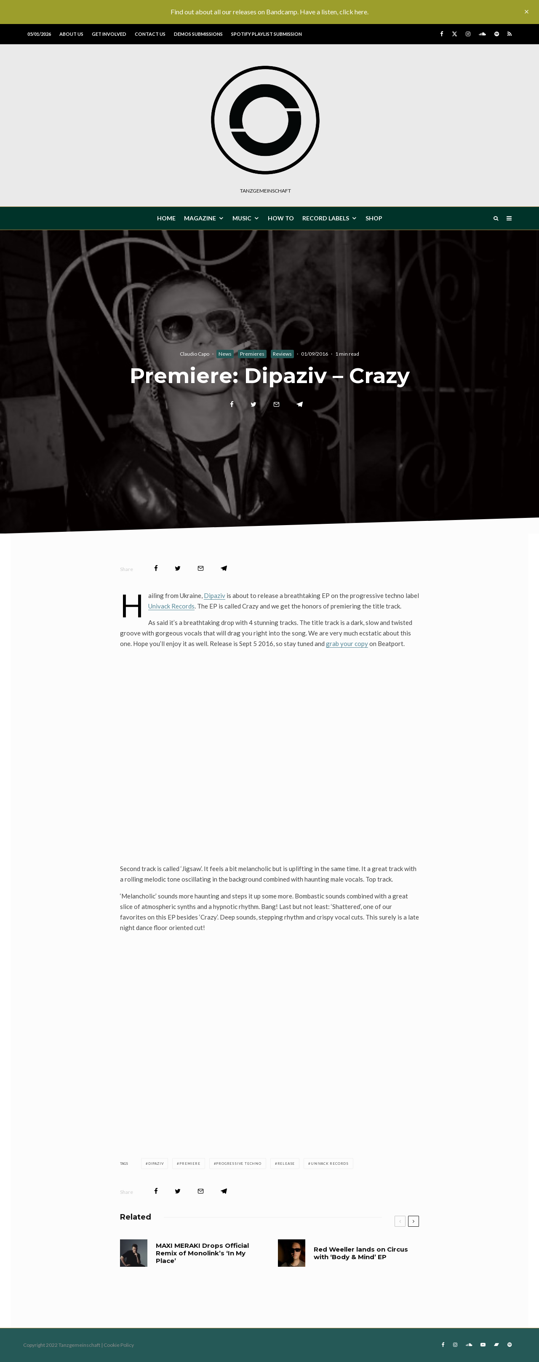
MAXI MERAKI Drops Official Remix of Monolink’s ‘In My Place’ (202, 1253)
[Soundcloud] (482, 34)
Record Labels (325, 218)
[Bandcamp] (496, 1344)
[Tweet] (253, 404)
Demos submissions (198, 34)
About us (71, 34)
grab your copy (347, 643)
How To (281, 218)
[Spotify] (496, 34)
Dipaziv (214, 595)
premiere (189, 1163)
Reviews (282, 354)
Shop (374, 218)
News (225, 354)
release (286, 1163)
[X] (455, 34)
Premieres (252, 354)
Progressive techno (238, 1163)
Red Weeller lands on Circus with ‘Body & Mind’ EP (361, 1253)
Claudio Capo (194, 354)
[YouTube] (483, 1344)
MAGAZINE (200, 218)
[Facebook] (442, 34)
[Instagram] (468, 34)
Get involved (109, 34)
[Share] (232, 404)
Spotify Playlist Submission (266, 34)
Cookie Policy (119, 1345)
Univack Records (171, 606)
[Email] (276, 404)
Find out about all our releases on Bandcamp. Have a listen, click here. (269, 12)
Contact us (150, 34)
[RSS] (509, 34)
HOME (166, 218)
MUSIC (241, 218)
